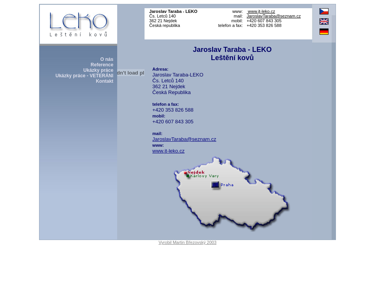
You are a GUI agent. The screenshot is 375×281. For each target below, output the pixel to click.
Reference (102, 65)
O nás (106, 59)
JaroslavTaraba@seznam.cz (274, 16)
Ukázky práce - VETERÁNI (84, 75)
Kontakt (104, 81)
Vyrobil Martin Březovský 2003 (187, 242)
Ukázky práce (98, 70)
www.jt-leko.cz (261, 11)
